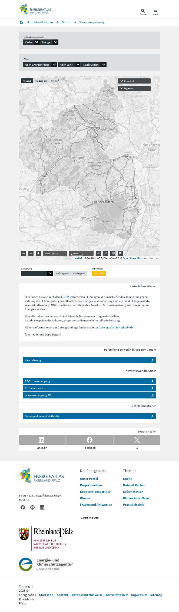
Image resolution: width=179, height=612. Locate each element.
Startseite (46, 595)
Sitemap (156, 595)
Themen (130, 470)
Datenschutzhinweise (87, 595)
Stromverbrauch (35, 388)
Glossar (85, 498)
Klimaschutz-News (136, 498)
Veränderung (33, 360)
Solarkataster (133, 492)
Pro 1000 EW (41, 80)
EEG (63, 297)
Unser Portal (89, 479)
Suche (127, 479)
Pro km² (55, 80)
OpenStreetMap (132, 258)
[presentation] (31, 42)
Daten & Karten (134, 485)
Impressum (139, 595)
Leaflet (78, 258)
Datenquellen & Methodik (114, 327)
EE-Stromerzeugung (37, 381)
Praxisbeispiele (133, 505)
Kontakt (62, 595)
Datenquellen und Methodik (42, 416)
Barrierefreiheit (117, 595)
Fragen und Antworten (96, 505)
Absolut (27, 80)
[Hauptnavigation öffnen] (155, 13)
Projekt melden (91, 485)
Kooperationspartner (95, 492)
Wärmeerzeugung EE (38, 395)
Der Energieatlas (93, 470)
